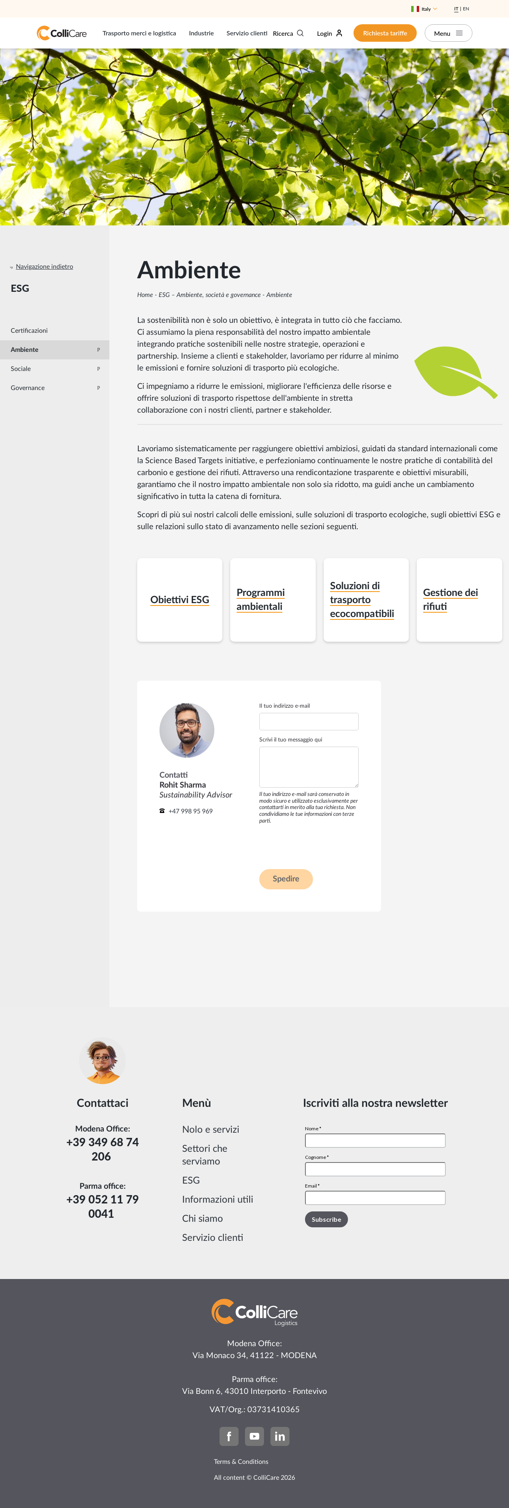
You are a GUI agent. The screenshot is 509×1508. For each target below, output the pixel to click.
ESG (191, 1181)
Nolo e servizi (210, 1130)
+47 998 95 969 (191, 811)
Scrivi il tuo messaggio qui (290, 740)
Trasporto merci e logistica (139, 33)
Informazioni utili (217, 1200)
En (466, 9)
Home (145, 295)
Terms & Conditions (241, 1462)
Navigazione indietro (44, 267)
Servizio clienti (247, 33)
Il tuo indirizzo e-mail (284, 706)
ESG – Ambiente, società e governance (210, 295)
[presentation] (319, 846)
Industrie (201, 33)
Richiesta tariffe (385, 33)
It (456, 9)
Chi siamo (202, 1219)
